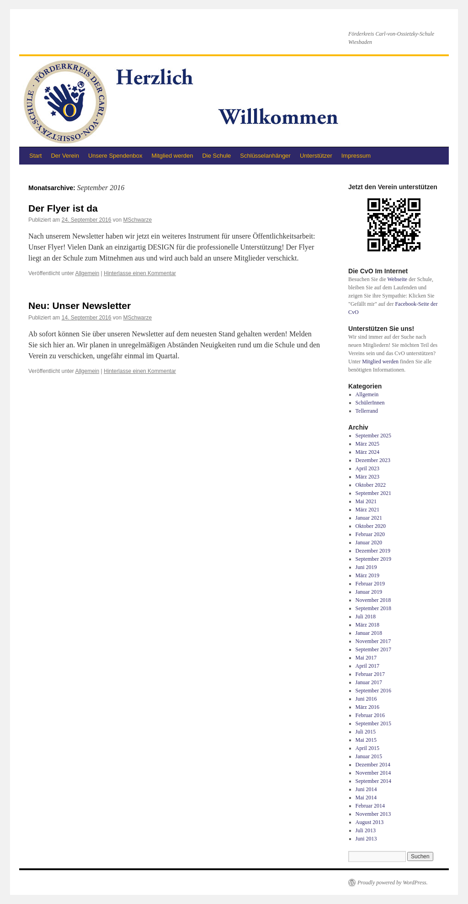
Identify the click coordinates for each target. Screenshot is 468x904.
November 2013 (373, 814)
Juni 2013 (366, 838)
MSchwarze (137, 220)
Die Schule (216, 155)
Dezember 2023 (373, 460)
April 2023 (367, 468)
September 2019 (373, 559)
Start (35, 155)
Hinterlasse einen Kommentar (140, 273)
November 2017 (373, 641)
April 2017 (367, 666)
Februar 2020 (370, 534)
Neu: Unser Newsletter (79, 305)
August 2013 (370, 822)
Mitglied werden (172, 155)
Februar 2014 (370, 806)
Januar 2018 (369, 633)
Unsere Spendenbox (115, 155)
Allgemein (87, 273)
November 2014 (373, 773)
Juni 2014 (366, 789)
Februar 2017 (370, 674)
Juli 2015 (366, 732)
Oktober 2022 (371, 485)
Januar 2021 (369, 518)
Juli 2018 (366, 616)
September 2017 (373, 649)
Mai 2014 (366, 797)
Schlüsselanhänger (265, 155)
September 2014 (373, 781)
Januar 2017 (369, 682)
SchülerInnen (370, 402)
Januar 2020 (369, 542)
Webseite (397, 279)
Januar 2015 (369, 756)
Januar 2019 (369, 592)
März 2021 (367, 509)
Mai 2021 (366, 501)
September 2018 (373, 608)
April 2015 (367, 748)
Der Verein (65, 155)
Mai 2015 (366, 740)
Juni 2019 (366, 567)
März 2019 (367, 575)
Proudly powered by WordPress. (392, 882)
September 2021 (373, 493)
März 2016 (367, 707)
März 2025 (367, 444)
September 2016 (373, 690)
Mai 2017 (366, 657)
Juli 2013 (366, 830)
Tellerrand (367, 411)
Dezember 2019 (373, 551)
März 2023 (367, 476)
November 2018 (373, 600)
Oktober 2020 (371, 526)
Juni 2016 (366, 699)
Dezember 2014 (373, 764)
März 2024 (367, 452)
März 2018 (367, 625)
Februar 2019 (370, 583)
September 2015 (373, 723)
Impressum (356, 155)
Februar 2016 (370, 715)
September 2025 (373, 435)
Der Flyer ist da (63, 208)
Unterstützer (316, 155)
